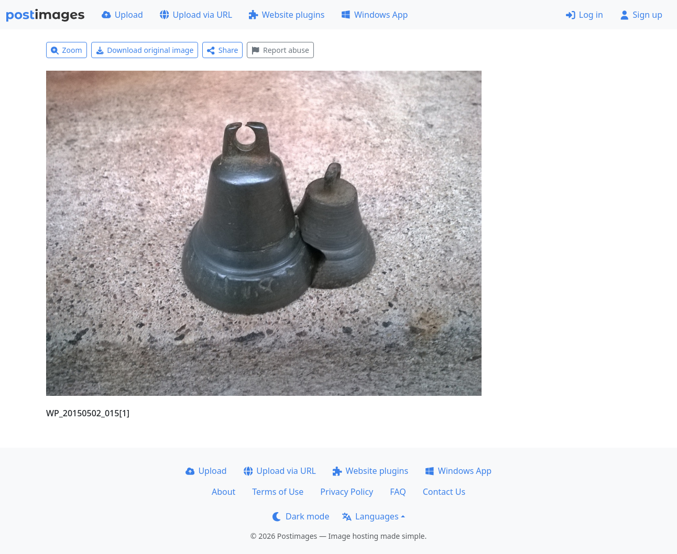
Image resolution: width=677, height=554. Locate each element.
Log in (584, 14)
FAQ (398, 491)
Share (222, 50)
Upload (122, 14)
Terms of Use (277, 491)
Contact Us (444, 491)
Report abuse (280, 50)
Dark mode (300, 516)
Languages (370, 516)
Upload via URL (196, 14)
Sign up (641, 14)
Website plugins (286, 14)
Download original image (145, 50)
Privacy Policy (346, 491)
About (223, 491)
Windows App (374, 14)
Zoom (66, 50)
